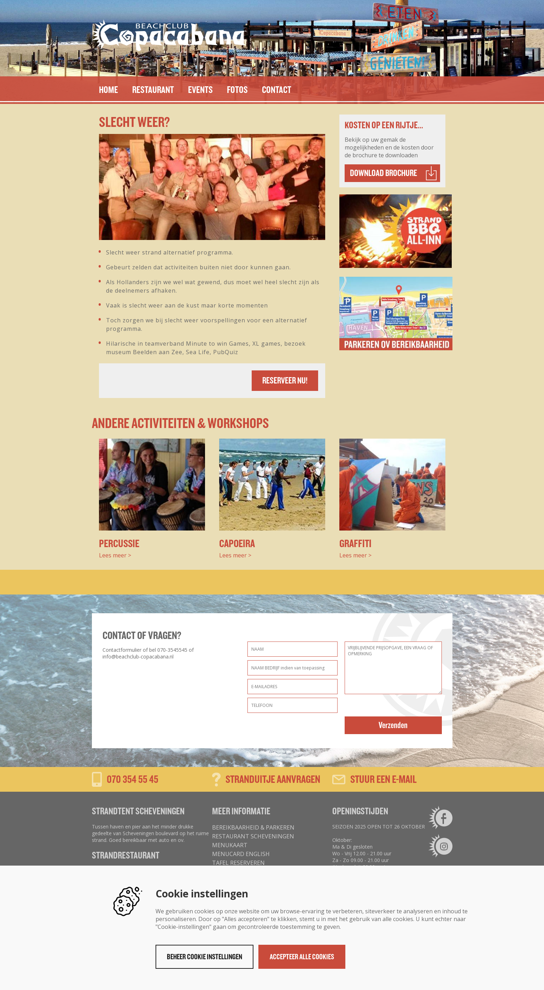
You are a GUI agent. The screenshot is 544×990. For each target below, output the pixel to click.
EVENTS (200, 89)
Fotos (237, 89)
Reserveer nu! (285, 381)
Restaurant (153, 89)
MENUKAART (229, 845)
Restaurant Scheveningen (253, 836)
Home (108, 89)
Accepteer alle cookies (302, 957)
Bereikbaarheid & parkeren (253, 827)
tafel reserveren (238, 863)
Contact (276, 89)
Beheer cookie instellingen (204, 957)
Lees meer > (115, 555)
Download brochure (383, 173)
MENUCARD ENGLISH (241, 854)
